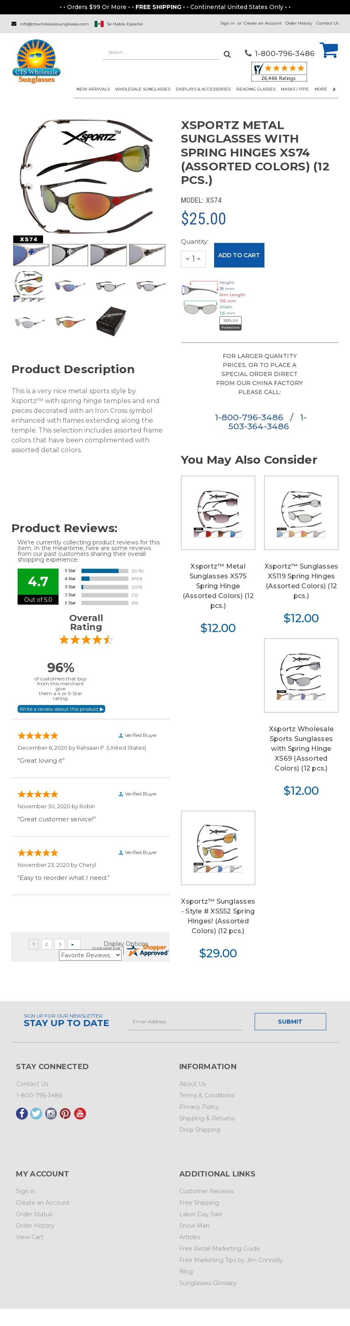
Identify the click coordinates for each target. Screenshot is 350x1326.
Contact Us (327, 23)
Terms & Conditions (207, 1095)
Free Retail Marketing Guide (219, 1248)
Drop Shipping (199, 1129)
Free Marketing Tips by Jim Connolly (231, 1260)
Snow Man (194, 1225)
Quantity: (193, 241)
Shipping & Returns (207, 1118)
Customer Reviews (206, 1191)
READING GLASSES (255, 89)
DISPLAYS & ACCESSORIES (203, 89)
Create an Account (263, 23)
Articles (189, 1237)
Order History (298, 23)
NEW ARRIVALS (93, 89)
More (325, 89)
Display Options (126, 943)
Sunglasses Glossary (208, 1283)
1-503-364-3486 (267, 421)
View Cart (29, 1237)
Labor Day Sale (200, 1214)
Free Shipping (199, 1202)
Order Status (34, 1214)
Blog (186, 1271)
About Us (192, 1084)
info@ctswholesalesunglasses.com (54, 24)
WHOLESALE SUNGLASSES (142, 89)
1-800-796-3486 (250, 417)
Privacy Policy (199, 1107)
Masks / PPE (295, 89)
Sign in (227, 23)
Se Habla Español (125, 24)
